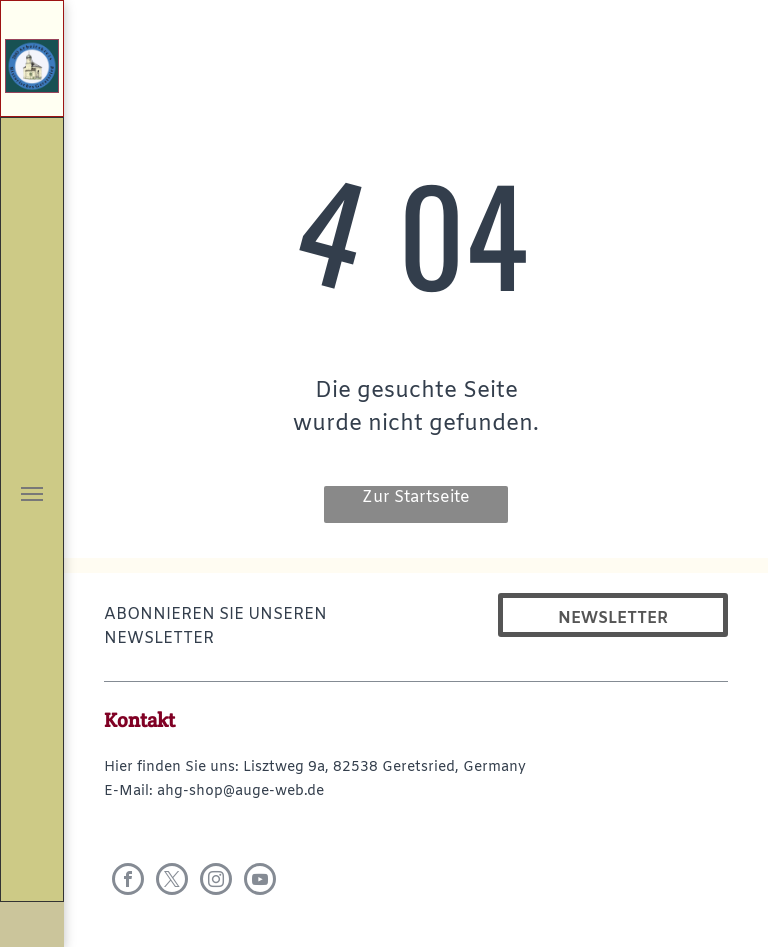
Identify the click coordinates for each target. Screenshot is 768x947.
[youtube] (260, 881)
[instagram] (216, 881)
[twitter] (172, 881)
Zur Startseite (416, 497)
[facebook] (128, 881)
